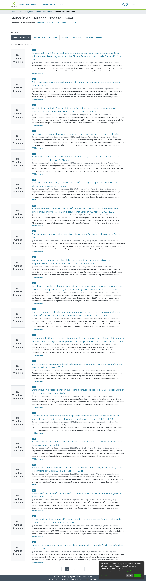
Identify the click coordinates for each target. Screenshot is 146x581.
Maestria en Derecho (43, 12)
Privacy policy (64, 579)
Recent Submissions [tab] (21, 37)
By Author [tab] (53, 37)
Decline (129, 575)
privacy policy (128, 571)
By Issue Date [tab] (39, 37)
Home (13, 12)
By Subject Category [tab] (94, 37)
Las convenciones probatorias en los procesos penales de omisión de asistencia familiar (75, 134)
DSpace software (59, 576)
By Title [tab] (65, 37)
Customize (104, 575)
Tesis (20, 12)
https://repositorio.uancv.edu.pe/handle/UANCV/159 (57, 23)
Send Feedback (94, 579)
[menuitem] (48, 4)
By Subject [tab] (76, 37)
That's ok (137, 575)
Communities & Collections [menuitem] (29, 4)
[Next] (83, 569)
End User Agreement (78, 579)
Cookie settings (52, 579)
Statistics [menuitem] (61, 4)
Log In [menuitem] (131, 4)
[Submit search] (123, 4)
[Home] (14, 4)
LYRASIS (90, 576)
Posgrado (29, 12)
